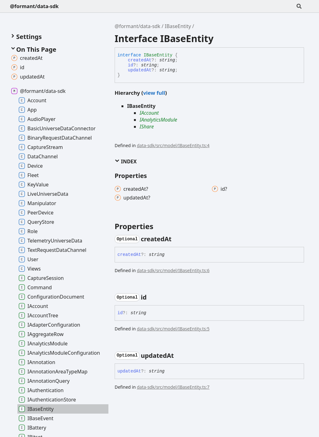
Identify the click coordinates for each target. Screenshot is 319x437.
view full (154, 92)
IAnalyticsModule (158, 119)
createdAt (140, 60)
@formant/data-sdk (34, 6)
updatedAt (140, 70)
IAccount (149, 112)
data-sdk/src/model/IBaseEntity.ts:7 (173, 387)
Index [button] (126, 161)
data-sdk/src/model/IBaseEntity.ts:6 (173, 270)
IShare (147, 126)
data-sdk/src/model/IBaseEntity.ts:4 (173, 145)
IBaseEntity (178, 26)
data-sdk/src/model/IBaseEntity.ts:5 (173, 329)
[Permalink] (177, 239)
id (130, 65)
